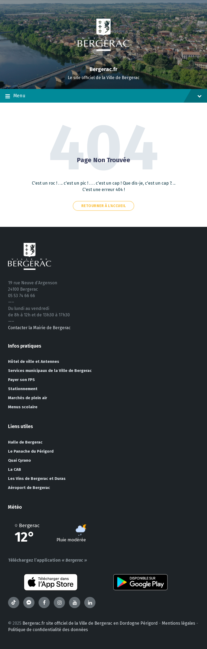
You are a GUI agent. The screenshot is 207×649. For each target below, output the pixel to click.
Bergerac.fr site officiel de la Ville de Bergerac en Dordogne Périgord (90, 623)
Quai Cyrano (19, 460)
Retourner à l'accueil (103, 206)
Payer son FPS (21, 379)
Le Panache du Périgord (30, 451)
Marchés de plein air (27, 397)
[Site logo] (103, 60)
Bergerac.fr (103, 69)
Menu (103, 96)
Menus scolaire (22, 407)
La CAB (14, 469)
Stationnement (22, 388)
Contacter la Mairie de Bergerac (39, 327)
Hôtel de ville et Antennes (33, 361)
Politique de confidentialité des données (48, 629)
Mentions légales (178, 623)
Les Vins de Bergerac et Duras (37, 478)
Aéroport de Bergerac (29, 487)
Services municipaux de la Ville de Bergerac (50, 370)
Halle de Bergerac (25, 442)
